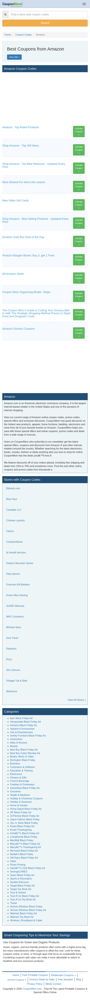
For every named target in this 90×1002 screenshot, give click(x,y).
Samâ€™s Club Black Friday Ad (27, 868)
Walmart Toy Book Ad (21, 917)
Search (45, 22)
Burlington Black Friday (22, 760)
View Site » (14, 57)
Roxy (9, 659)
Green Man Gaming (17, 595)
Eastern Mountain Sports (19, 563)
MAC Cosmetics (15, 616)
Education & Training (21, 770)
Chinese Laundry (15, 520)
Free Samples (65, 979)
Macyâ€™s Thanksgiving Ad (25, 847)
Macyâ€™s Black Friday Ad (25, 844)
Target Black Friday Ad (22, 885)
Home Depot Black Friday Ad (25, 809)
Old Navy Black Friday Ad (24, 857)
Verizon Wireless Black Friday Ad (28, 910)
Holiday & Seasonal (20, 802)
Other (13, 861)
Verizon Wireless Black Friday (26, 906)
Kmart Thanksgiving (21, 829)
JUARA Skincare (15, 606)
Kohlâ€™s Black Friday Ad (24, 833)
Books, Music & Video (22, 756)
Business (15, 763)
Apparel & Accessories (22, 728)
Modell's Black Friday (21, 854)
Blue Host (11, 499)
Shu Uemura (13, 670)
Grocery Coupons (15, 979)
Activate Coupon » (79, 131)
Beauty (14, 746)
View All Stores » (77, 700)
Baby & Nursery (18, 742)
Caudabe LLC (13, 509)
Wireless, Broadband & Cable (26, 920)
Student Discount (19, 882)
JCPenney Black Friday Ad (24, 816)
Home (16, 975)
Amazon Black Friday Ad (23, 725)
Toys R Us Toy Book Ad (22, 899)
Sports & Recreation (21, 878)
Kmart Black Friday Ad (22, 826)
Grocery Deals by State (42, 979)
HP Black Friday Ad (20, 812)
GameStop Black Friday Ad (24, 788)
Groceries (15, 791)
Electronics (16, 774)
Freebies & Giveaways (22, 784)
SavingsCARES (18, 871)
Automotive (16, 739)
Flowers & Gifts (18, 777)
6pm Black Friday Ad (21, 718)
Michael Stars (13, 627)
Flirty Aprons (13, 574)
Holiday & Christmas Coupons (26, 798)
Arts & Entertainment (21, 732)
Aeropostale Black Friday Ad (25, 721)
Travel (13, 903)
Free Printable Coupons (35, 975)
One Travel (12, 638)
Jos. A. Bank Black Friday (24, 823)
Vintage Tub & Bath (16, 680)
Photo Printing (18, 864)
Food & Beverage (19, 781)
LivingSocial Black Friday (23, 837)
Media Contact (53, 984)
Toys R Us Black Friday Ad (24, 896)
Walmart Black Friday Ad (23, 913)
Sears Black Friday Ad (22, 875)
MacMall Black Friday (21, 840)
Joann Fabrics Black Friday (25, 819)
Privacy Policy (34, 984)
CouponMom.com (32, 989)
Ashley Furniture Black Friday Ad (28, 735)
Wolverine (11, 691)
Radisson (11, 648)
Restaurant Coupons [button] (63, 975)
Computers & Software (22, 767)
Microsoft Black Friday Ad (24, 850)
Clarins (10, 531)
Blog (78, 979)
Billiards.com (13, 488)
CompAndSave (14, 542)
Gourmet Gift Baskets (18, 584)
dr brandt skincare (16, 552)
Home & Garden (19, 805)
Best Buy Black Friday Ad (24, 749)
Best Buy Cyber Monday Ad (25, 753)
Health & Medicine (20, 795)
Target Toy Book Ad (20, 889)
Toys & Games (18, 892)
